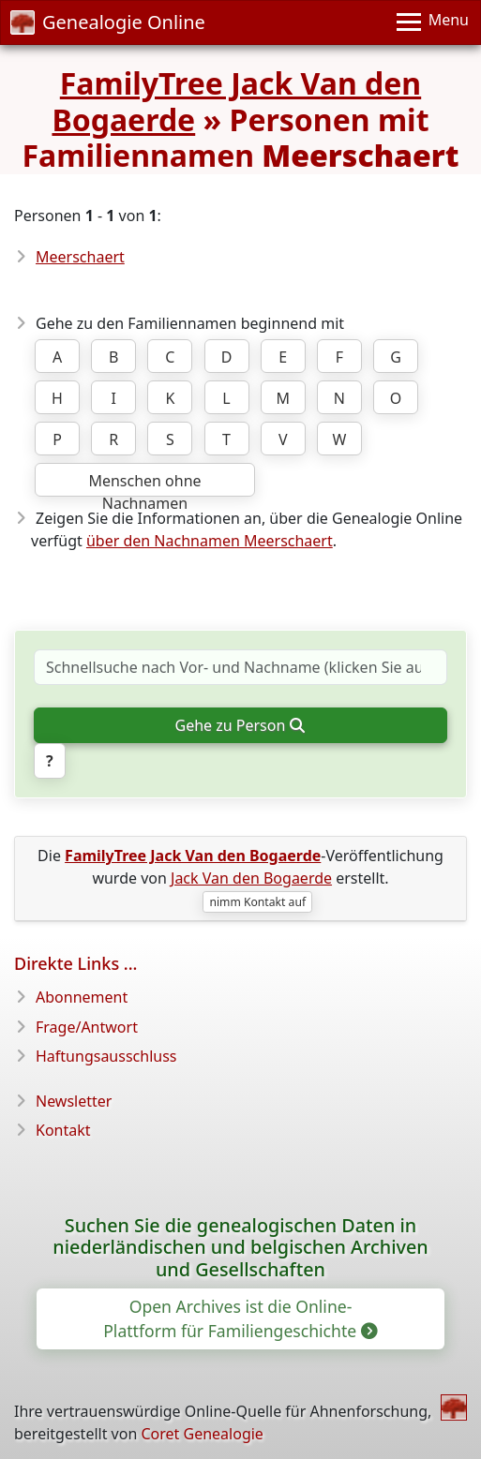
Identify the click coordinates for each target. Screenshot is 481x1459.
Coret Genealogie (202, 1433)
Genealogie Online (107, 22)
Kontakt (63, 1130)
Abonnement (82, 997)
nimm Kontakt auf (257, 902)
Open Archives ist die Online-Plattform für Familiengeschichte (239, 1318)
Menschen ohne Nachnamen (144, 483)
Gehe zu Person (238, 725)
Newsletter (74, 1101)
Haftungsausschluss (106, 1056)
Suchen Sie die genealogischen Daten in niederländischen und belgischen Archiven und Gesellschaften (240, 1248)
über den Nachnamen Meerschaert (209, 540)
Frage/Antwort (87, 1027)
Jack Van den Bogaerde (251, 878)
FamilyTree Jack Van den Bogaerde (236, 101)
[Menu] (432, 22)
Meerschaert (80, 256)
